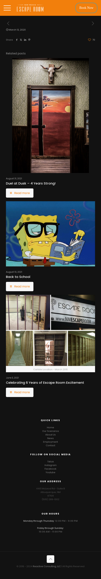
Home (50, 427)
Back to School (18, 276)
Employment (50, 442)
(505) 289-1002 (50, 499)
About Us (50, 434)
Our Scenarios (50, 431)
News (50, 438)
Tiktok (50, 461)
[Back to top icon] (50, 559)
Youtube (50, 472)
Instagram (51, 465)
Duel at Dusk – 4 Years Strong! (31, 183)
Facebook (50, 468)
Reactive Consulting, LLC (47, 566)
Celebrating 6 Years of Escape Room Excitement (45, 382)
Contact (50, 445)
